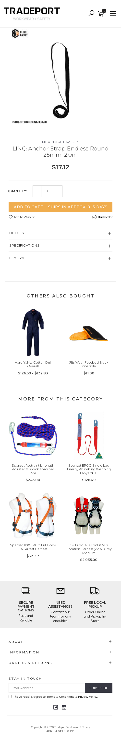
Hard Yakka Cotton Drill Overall (33, 364)
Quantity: (17, 191)
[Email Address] (47, 688)
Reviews (17, 258)
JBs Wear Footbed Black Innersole (88, 364)
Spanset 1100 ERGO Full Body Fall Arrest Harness (33, 547)
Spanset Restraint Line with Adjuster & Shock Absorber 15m (33, 469)
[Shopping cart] (102, 13)
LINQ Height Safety (60, 142)
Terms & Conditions (60, 696)
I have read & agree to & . (53, 696)
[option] (60, 80)
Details (16, 233)
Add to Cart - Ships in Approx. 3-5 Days (61, 206)
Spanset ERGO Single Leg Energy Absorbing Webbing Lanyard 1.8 (89, 469)
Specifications (24, 245)
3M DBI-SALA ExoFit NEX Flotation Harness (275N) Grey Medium (89, 549)
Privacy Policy (87, 696)
